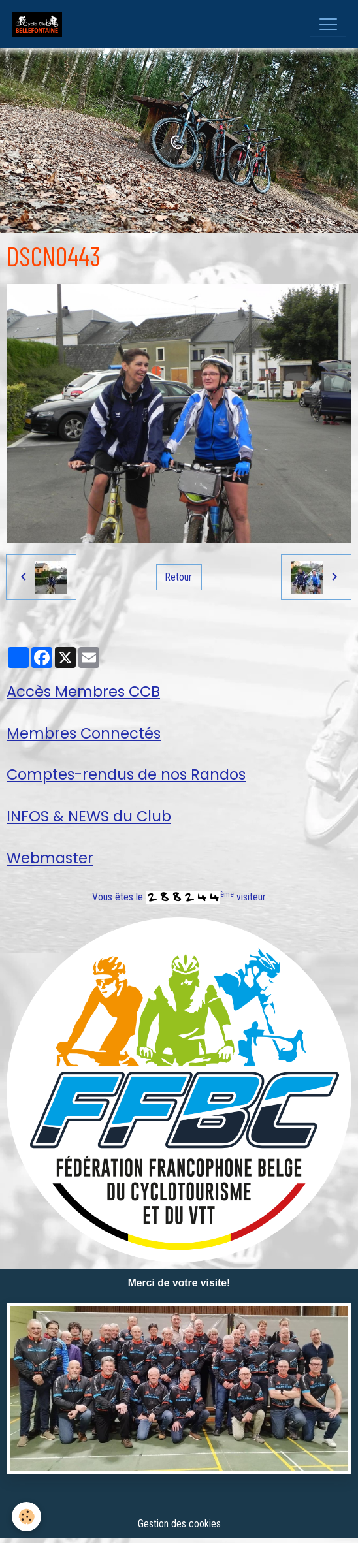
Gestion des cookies (179, 1524)
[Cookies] (26, 1516)
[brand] (40, 24)
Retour (178, 577)
